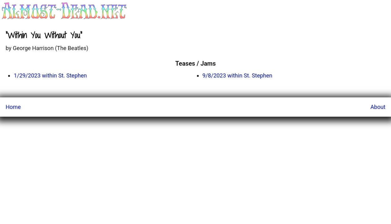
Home (13, 107)
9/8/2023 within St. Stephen (237, 75)
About (377, 107)
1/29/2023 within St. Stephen (50, 75)
